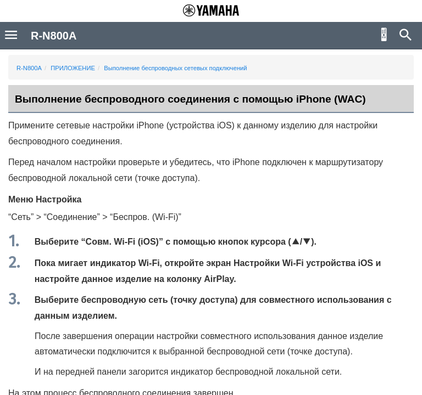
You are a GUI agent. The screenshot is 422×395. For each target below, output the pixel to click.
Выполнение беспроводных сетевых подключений (175, 68)
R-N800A (29, 68)
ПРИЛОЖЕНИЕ (73, 68)
